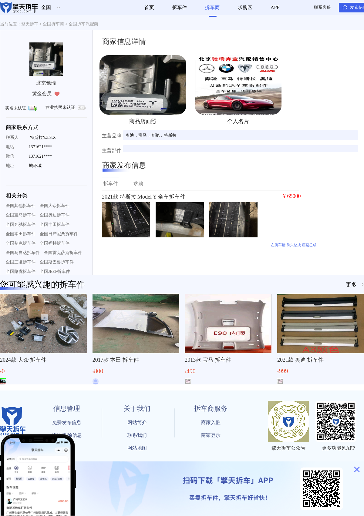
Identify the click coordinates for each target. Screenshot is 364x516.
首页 (149, 7)
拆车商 (212, 7)
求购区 (245, 7)
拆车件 (179, 7)
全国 (46, 7)
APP (275, 7)
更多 (351, 285)
